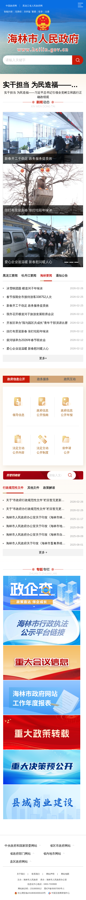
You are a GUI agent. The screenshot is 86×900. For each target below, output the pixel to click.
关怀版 (27, 11)
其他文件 (33, 487)
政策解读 (49, 487)
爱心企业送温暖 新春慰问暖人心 (27, 348)
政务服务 (43, 379)
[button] (68, 475)
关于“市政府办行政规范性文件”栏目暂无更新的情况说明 (36, 508)
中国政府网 (11, 5)
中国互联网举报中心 (59, 893)
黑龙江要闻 (10, 275)
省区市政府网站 (60, 845)
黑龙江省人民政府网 (33, 5)
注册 (47, 11)
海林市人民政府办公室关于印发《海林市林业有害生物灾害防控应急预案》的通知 (36, 517)
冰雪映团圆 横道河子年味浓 (24, 288)
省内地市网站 (52, 853)
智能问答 (8, 11)
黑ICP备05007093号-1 (54, 888)
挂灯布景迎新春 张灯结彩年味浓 (27, 331)
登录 (40, 11)
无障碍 (18, 11)
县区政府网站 (19, 861)
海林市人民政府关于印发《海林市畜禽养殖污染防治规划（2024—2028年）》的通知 (36, 543)
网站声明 (50, 874)
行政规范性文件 (13, 487)
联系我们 (36, 874)
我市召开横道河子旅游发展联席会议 (30, 314)
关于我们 (21, 874)
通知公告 (62, 275)
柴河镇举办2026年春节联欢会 (26, 340)
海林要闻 (46, 275)
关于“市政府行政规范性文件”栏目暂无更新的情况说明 (36, 500)
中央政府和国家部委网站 (21, 845)
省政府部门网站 (20, 853)
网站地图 (65, 874)
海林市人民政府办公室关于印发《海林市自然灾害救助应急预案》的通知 (36, 534)
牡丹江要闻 (28, 275)
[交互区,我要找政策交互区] (43, 475)
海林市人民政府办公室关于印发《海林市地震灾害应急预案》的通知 (36, 526)
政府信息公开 (16, 379)
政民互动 (70, 379)
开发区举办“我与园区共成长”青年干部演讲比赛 (37, 322)
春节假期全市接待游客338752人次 (29, 296)
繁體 (34, 11)
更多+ (43, 358)
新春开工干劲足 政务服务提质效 (27, 305)
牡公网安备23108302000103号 (30, 893)
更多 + (43, 552)
